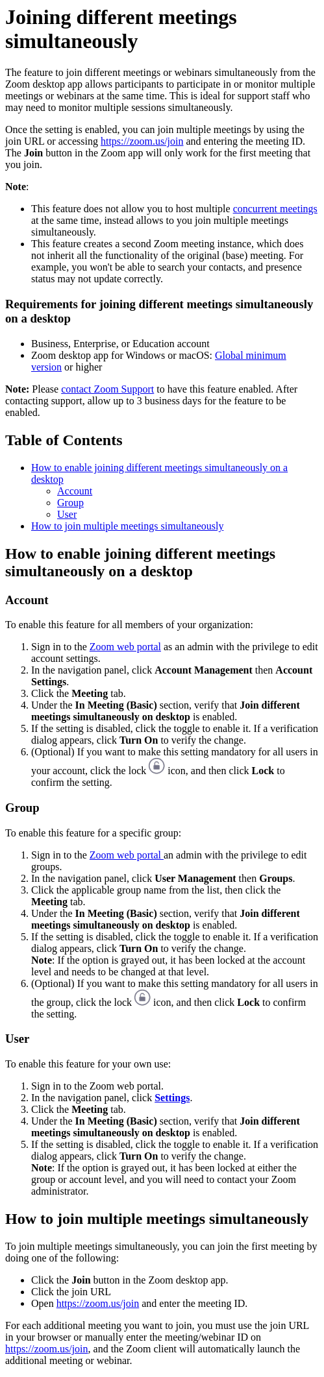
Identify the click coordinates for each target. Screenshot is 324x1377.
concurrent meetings (275, 208)
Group (70, 502)
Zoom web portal (125, 646)
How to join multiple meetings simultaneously (127, 525)
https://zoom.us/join (142, 141)
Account (74, 490)
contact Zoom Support (107, 389)
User (67, 514)
